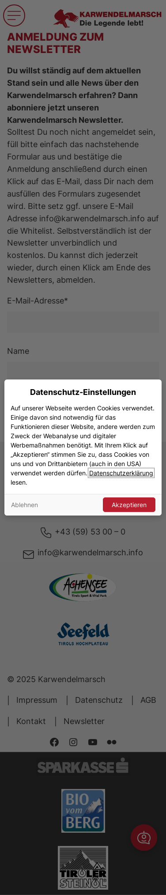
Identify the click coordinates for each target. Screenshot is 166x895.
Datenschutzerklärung (121, 473)
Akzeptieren (129, 504)
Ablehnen (24, 504)
